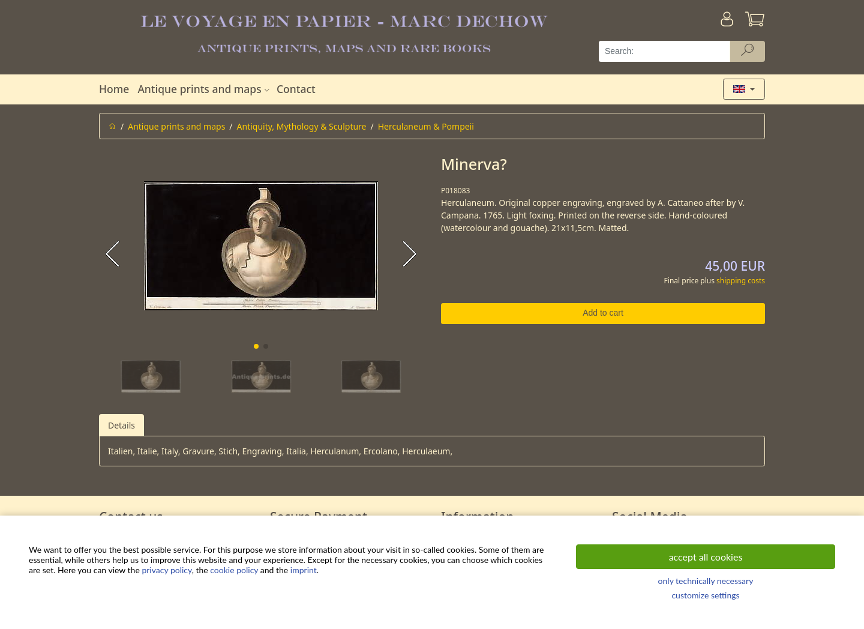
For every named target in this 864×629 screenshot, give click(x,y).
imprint (303, 570)
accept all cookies (706, 556)
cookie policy (234, 570)
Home (114, 89)
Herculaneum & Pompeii (426, 126)
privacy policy (166, 570)
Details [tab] (121, 425)
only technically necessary (706, 581)
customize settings (705, 595)
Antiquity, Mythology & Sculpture (302, 126)
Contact (296, 89)
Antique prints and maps (204, 89)
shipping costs (740, 280)
